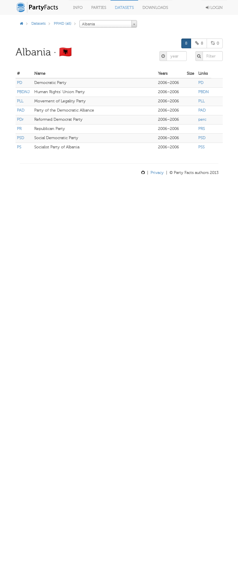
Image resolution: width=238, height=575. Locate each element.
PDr (20, 119)
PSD (20, 137)
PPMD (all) (62, 23)
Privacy (157, 172)
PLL (20, 101)
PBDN (203, 91)
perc (202, 119)
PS (19, 147)
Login (214, 7)
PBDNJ (23, 91)
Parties (98, 7)
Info (78, 7)
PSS (201, 147)
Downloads (155, 7)
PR (19, 128)
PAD (20, 110)
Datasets (124, 7)
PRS (201, 128)
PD (19, 82)
